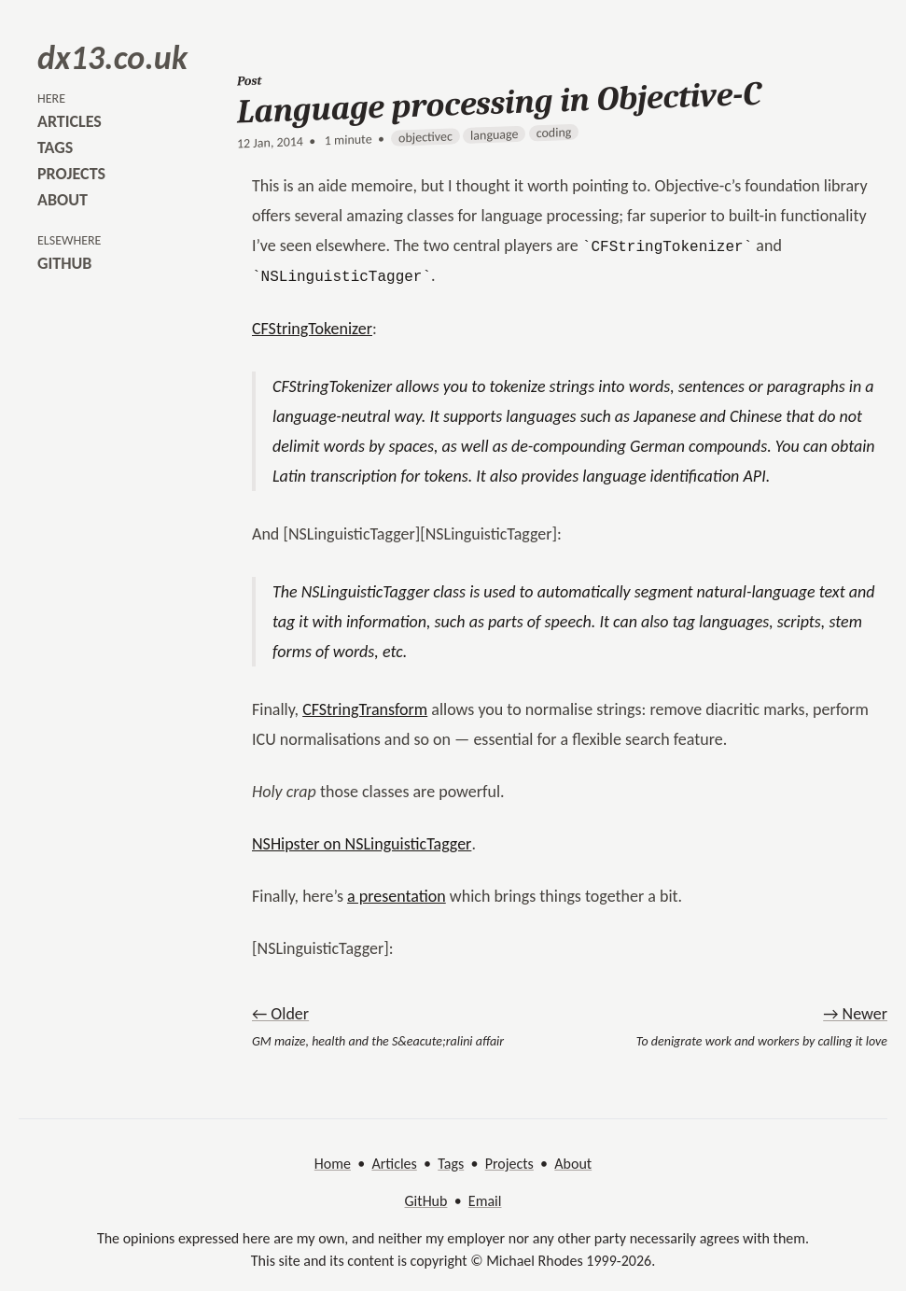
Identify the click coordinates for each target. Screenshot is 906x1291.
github (64, 263)
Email (485, 1201)
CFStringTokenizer (312, 328)
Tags (451, 1163)
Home (332, 1163)
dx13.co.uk (112, 57)
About (573, 1163)
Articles (393, 1163)
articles (69, 121)
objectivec (425, 137)
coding (554, 132)
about (62, 199)
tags (55, 147)
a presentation (396, 896)
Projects (509, 1163)
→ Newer (855, 1013)
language (494, 135)
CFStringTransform (364, 709)
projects (71, 173)
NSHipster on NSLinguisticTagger (361, 844)
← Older (280, 1013)
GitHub (426, 1201)
